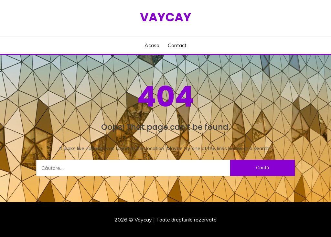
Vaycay (165, 17)
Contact (177, 45)
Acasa (151, 45)
